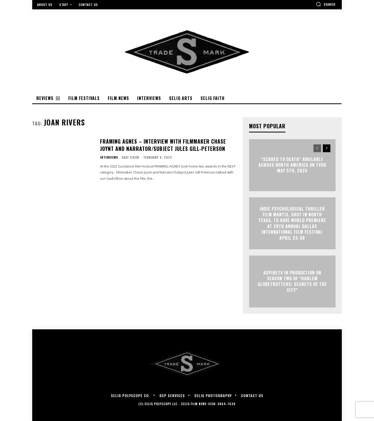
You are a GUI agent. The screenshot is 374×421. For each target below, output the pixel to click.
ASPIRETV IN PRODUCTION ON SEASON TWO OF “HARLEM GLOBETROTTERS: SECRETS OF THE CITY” (292, 281)
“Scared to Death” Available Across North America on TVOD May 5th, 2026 (292, 165)
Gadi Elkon (130, 157)
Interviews (109, 157)
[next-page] (326, 148)
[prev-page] (317, 148)
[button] (326, 4)
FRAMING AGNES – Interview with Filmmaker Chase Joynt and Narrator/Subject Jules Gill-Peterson (163, 144)
